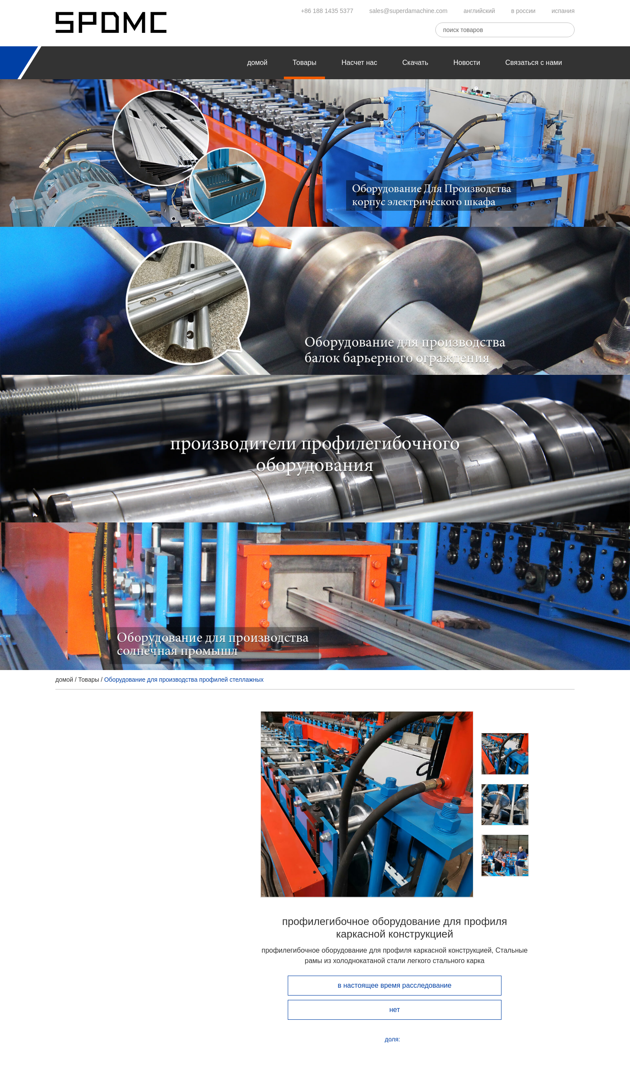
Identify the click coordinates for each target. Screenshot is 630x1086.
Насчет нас (359, 62)
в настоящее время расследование (395, 985)
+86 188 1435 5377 (327, 10)
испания (563, 10)
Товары (304, 62)
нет (394, 1009)
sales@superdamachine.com (408, 10)
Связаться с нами (533, 62)
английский (479, 10)
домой (257, 62)
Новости (466, 62)
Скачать (415, 62)
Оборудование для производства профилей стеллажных (184, 679)
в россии (523, 10)
